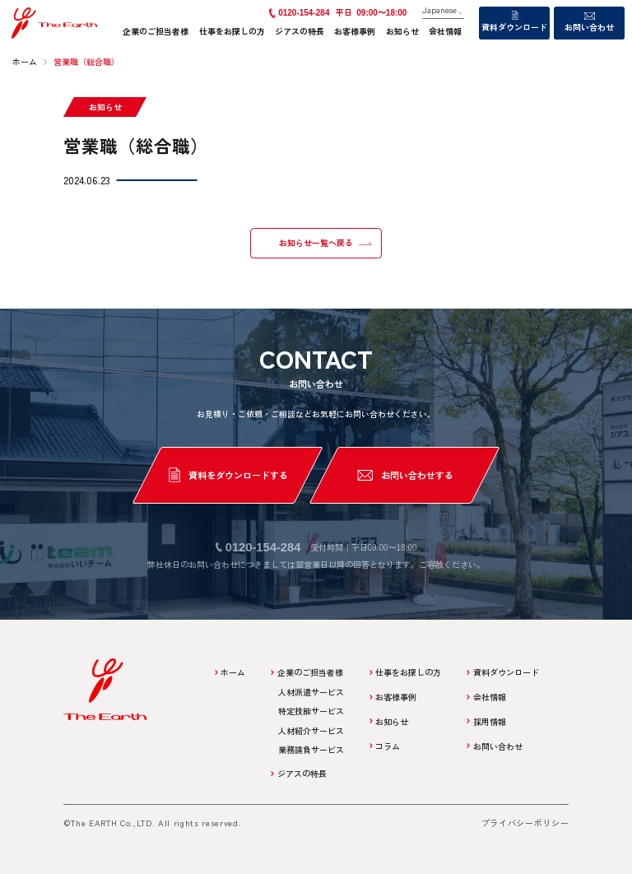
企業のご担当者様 (155, 31)
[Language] (443, 10)
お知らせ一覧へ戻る (316, 243)
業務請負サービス (311, 749)
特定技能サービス (311, 710)
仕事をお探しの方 (232, 31)
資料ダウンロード (514, 27)
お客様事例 (354, 31)
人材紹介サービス (311, 730)
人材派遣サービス (311, 692)
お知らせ (402, 31)
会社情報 (445, 31)
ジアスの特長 (299, 31)
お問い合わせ (589, 27)
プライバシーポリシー (525, 822)
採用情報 (489, 721)
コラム (387, 746)
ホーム (233, 672)
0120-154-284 (303, 12)
